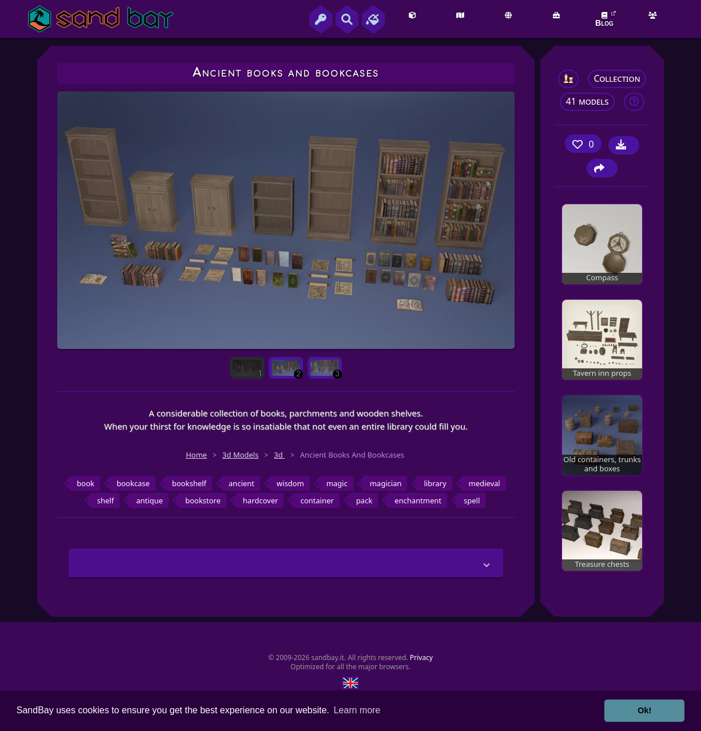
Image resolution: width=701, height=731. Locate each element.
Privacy (421, 657)
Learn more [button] (356, 710)
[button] (286, 563)
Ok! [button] (644, 710)
